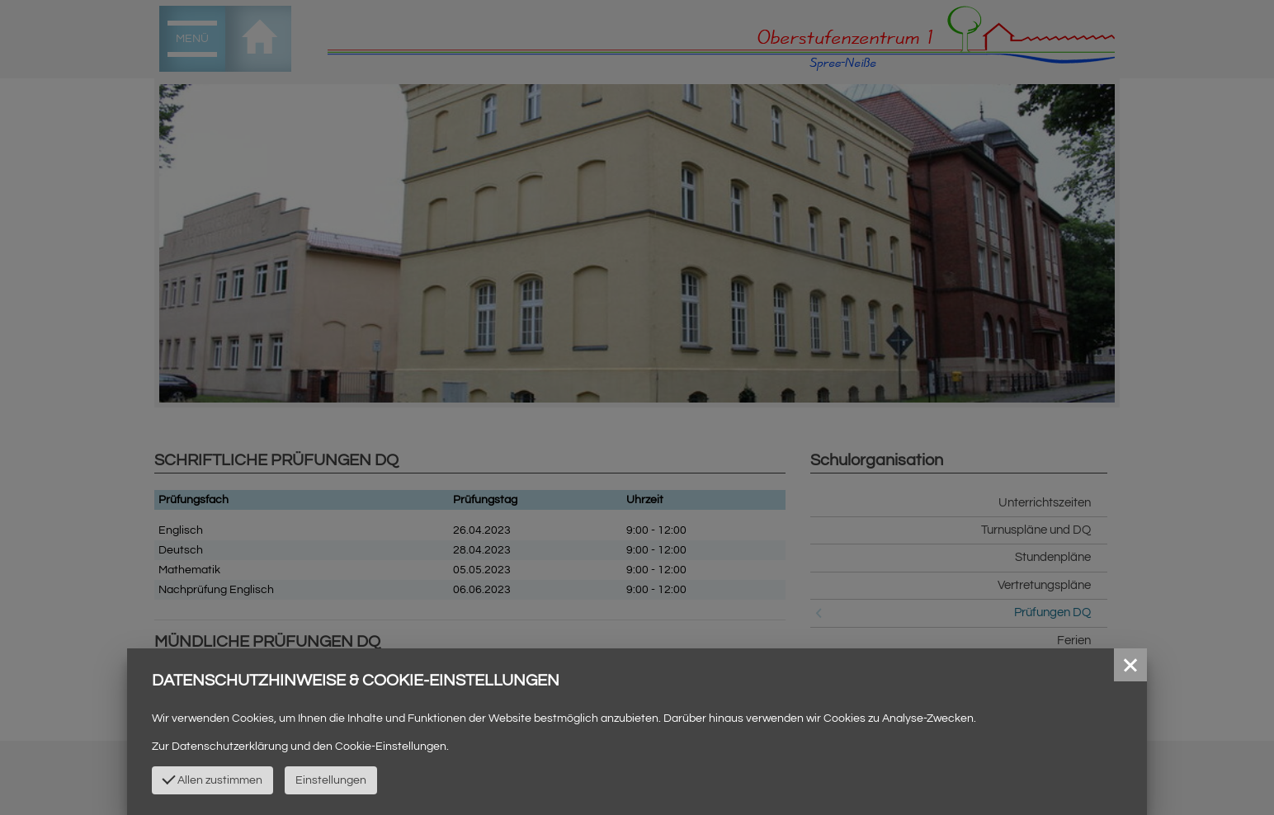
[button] (1130, 664)
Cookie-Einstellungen (390, 746)
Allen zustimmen (213, 778)
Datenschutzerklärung (230, 746)
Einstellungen (330, 780)
